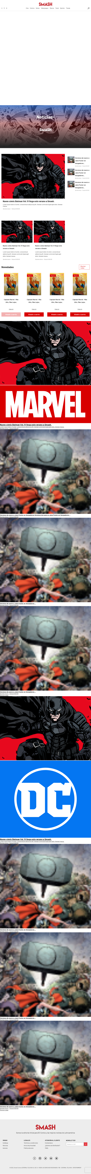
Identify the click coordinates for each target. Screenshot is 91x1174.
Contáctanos (49, 1143)
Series (38, 8)
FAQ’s (46, 1148)
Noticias (5, 1145)
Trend (57, 8)
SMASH (5, 1140)
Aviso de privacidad (29, 1145)
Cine (27, 8)
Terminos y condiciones (31, 1143)
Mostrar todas (83, 267)
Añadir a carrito (11, 314)
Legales (27, 1140)
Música (52, 8)
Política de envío (29, 1148)
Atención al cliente (52, 1140)
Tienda (68, 8)
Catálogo (5, 1143)
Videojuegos (44, 8)
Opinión (62, 8)
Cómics (32, 8)
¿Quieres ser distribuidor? (52, 1145)
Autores (5, 1148)
